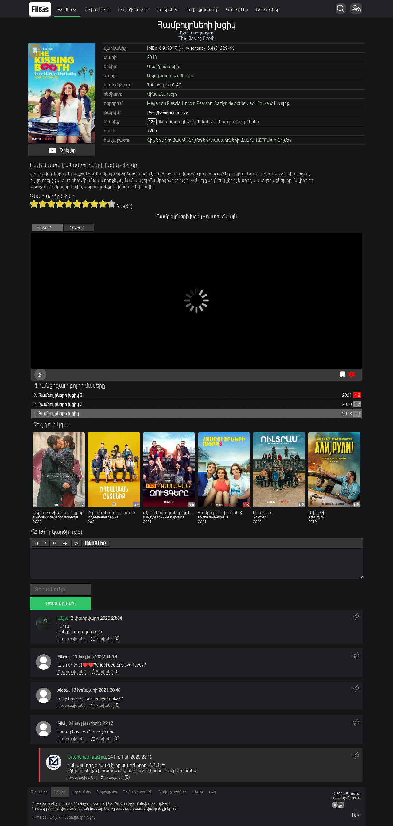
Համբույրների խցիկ (58, 413)
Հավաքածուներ (202, 10)
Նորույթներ (267, 10)
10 (111, 203)
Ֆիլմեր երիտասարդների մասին (221, 140)
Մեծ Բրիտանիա (164, 66)
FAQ (212, 792)
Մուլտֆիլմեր (133, 10)
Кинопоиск (195, 48)
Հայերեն (166, 10)
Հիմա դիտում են (137, 792)
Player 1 (44, 227)
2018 (152, 57)
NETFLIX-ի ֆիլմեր (273, 140)
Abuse (198, 792)
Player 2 (76, 227)
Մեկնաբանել (61, 603)
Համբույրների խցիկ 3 (60, 395)
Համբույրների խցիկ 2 (60, 404)
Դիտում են (237, 10)
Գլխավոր (39, 792)
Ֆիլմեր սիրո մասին (166, 140)
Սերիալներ (96, 10)
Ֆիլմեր (66, 10)
